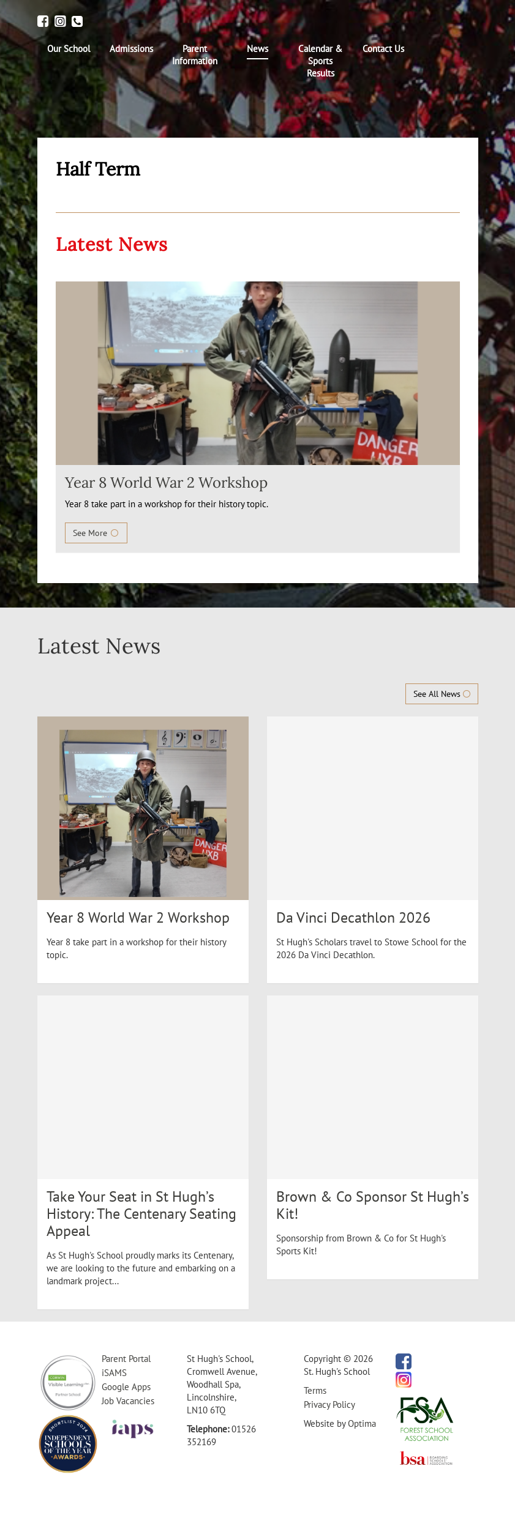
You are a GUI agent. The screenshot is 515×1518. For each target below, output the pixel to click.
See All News (441, 693)
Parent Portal (126, 1358)
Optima (362, 1423)
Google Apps (126, 1387)
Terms (315, 1390)
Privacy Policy (329, 1404)
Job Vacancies (128, 1401)
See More (96, 532)
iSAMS (114, 1372)
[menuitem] (68, 49)
